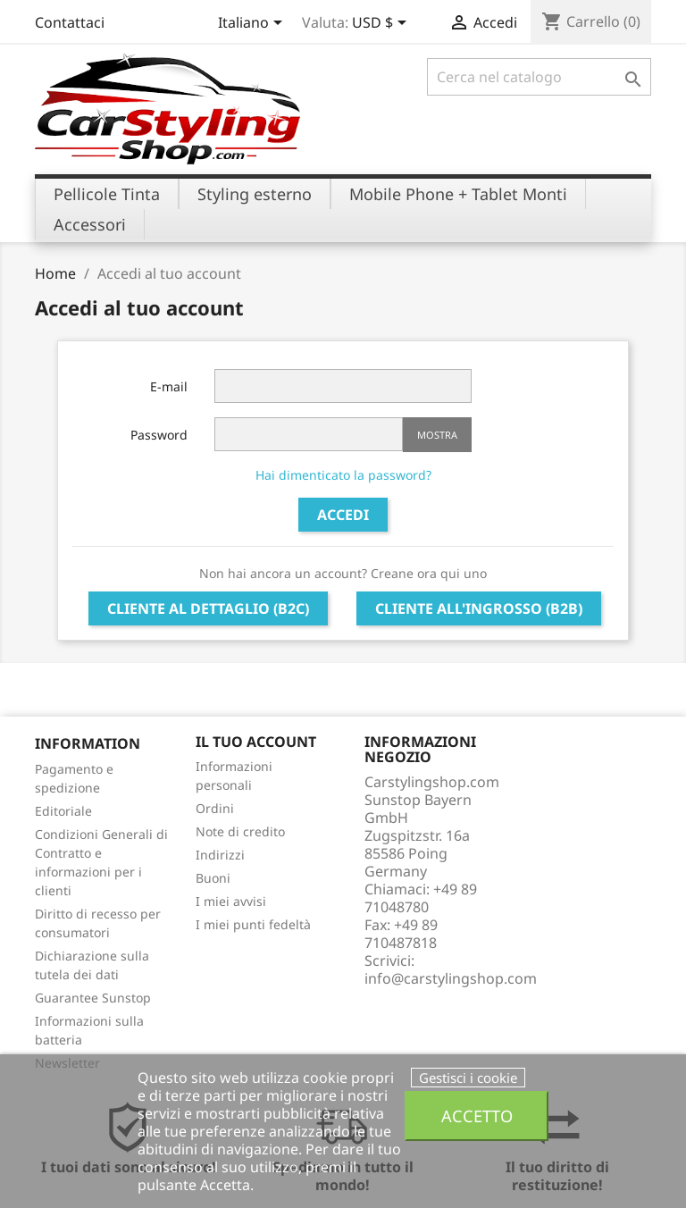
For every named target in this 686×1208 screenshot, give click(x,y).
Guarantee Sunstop (93, 997)
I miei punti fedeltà (253, 924)
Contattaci (70, 22)
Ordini (215, 808)
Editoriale (63, 810)
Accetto (477, 1115)
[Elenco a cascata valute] (382, 24)
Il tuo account (256, 741)
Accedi (343, 514)
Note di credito (240, 831)
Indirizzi (220, 854)
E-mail (169, 386)
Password (159, 434)
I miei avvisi (231, 901)
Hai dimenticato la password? (343, 474)
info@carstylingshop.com (450, 978)
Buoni (213, 877)
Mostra (437, 434)
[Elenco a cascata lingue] (253, 24)
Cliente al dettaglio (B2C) (208, 608)
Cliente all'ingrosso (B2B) (478, 608)
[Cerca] (539, 77)
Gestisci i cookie (468, 1077)
